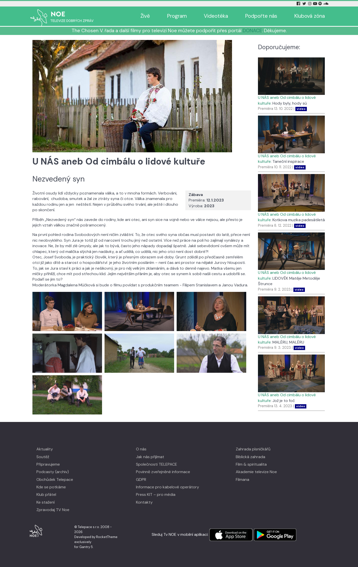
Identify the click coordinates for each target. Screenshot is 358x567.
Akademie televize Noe (256, 471)
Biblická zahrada (250, 456)
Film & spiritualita (251, 464)
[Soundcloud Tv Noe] (326, 3)
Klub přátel (46, 494)
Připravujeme (48, 464)
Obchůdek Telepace (54, 479)
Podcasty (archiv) (52, 471)
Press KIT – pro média (155, 494)
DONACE (252, 30)
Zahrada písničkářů (253, 449)
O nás (141, 449)
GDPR (141, 479)
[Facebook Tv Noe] (298, 3)
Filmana (242, 479)
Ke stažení (45, 502)
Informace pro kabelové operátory (167, 487)
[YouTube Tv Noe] (315, 3)
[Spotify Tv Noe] (320, 3)
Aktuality (44, 449)
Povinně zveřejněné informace (163, 471)
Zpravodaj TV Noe (52, 509)
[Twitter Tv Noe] (304, 3)
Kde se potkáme (51, 487)
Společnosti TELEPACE (156, 464)
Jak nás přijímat (150, 456)
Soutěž (42, 456)
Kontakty (144, 502)
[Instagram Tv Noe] (310, 3)
